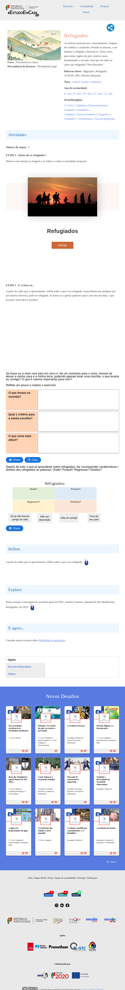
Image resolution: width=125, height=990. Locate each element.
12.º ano (108, 93)
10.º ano (87, 93)
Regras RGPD (40, 878)
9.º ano (77, 93)
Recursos (68, 6)
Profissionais (86, 118)
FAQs (50, 878)
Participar (81, 878)
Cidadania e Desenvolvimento (91, 105)
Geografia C (70, 118)
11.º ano (97, 93)
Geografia (69, 109)
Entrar (86, 12)
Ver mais (110, 861)
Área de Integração (105, 118)
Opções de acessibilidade (65, 878)
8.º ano (67, 93)
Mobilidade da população (52, 640)
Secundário (82, 109)
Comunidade (86, 6)
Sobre (30, 878)
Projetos (104, 6)
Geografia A (104, 114)
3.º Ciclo (68, 105)
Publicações (92, 878)
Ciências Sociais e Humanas (86, 81)
